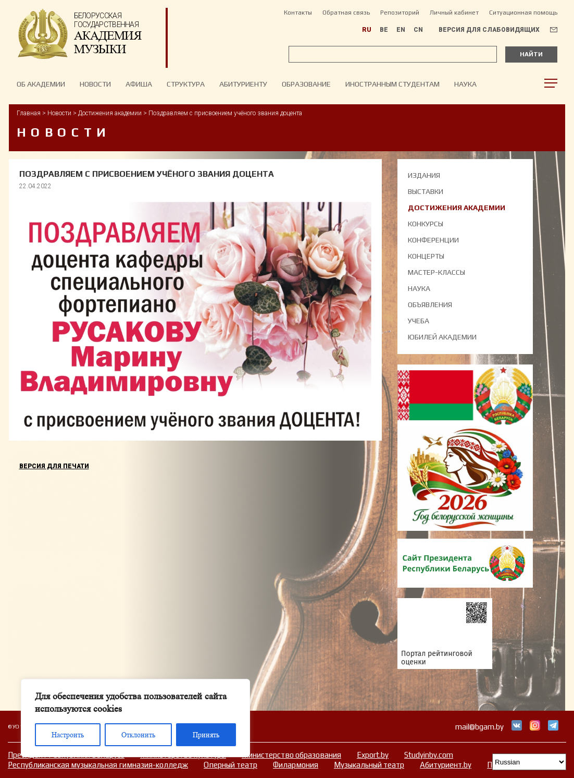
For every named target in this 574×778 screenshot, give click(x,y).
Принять (206, 735)
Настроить (68, 735)
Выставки (425, 191)
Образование (306, 84)
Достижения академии (110, 113)
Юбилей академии (442, 337)
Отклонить (138, 735)
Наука (465, 84)
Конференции (433, 240)
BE (384, 29)
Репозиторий (399, 12)
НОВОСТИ (95, 84)
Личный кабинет (454, 12)
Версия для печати (54, 466)
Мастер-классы (436, 272)
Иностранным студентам (392, 84)
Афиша (139, 84)
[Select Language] (529, 761)
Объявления (430, 304)
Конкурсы (425, 224)
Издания (424, 175)
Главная (29, 113)
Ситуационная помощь (523, 12)
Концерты (426, 256)
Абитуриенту (243, 84)
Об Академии (41, 84)
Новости (59, 113)
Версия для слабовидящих (489, 29)
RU (366, 29)
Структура (186, 84)
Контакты (298, 12)
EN (400, 29)
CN (418, 29)
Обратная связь (346, 12)
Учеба (418, 321)
